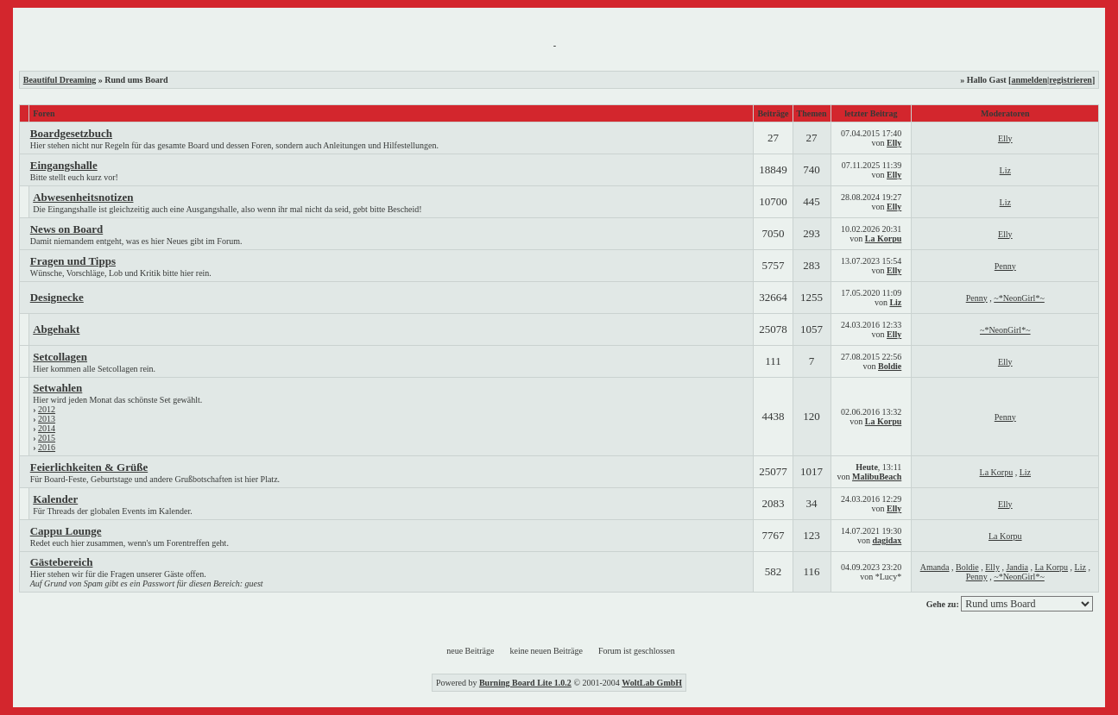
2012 (46, 409)
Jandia (1017, 567)
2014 (46, 428)
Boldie (889, 366)
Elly (894, 142)
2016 (46, 447)
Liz (1005, 170)
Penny (1005, 266)
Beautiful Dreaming (60, 80)
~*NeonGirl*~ (1019, 298)
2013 (46, 418)
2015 (46, 437)
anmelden (1029, 80)
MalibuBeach (876, 476)
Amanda (935, 567)
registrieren (1070, 80)
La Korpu (883, 238)
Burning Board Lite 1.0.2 (525, 682)
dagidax (886, 540)
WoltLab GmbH (652, 682)
